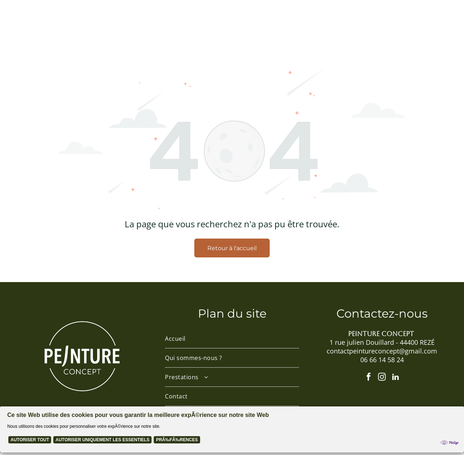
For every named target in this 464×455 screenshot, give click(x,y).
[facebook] (367, 380)
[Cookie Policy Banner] (232, 432)
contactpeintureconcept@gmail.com (382, 353)
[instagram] (382, 380)
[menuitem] (111, 22)
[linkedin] (396, 380)
